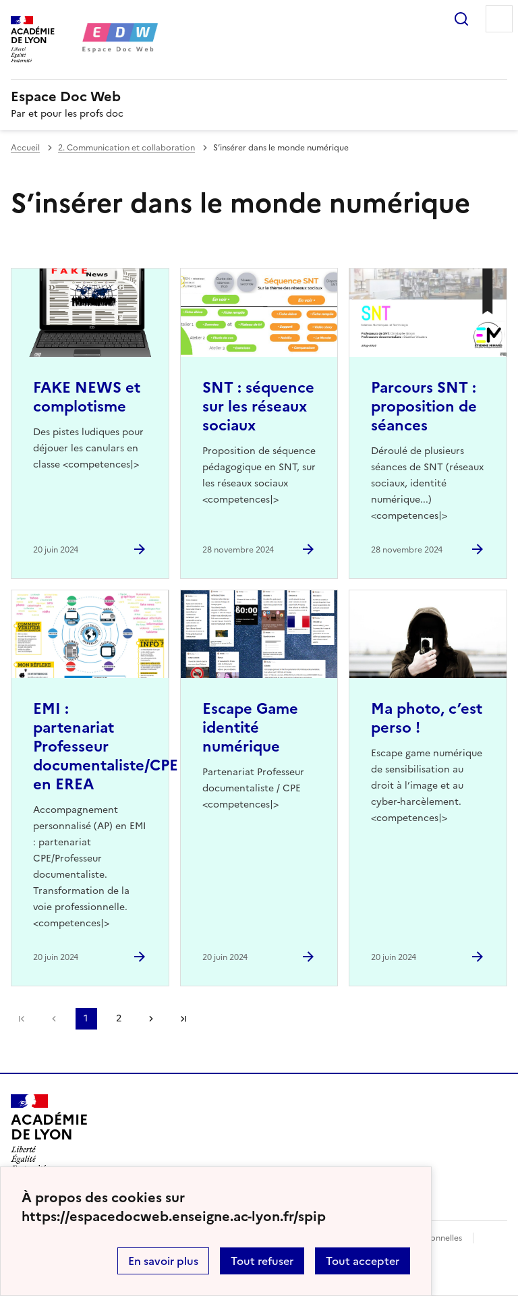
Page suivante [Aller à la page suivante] (151, 1019)
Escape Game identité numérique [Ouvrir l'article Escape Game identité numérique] (250, 728)
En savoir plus (163, 1261)
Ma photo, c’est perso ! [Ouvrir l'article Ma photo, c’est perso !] (426, 718)
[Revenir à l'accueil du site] (49, 1132)
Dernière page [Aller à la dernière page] (183, 1019)
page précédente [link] (54, 1019)
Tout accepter (362, 1261)
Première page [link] (21, 1019)
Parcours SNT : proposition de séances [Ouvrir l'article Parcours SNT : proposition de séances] (424, 406)
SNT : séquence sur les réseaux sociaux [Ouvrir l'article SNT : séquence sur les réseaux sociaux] (258, 406)
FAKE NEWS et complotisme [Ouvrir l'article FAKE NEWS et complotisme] (86, 397)
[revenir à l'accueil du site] (259, 96)
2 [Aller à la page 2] (118, 1018)
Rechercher (461, 18)
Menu (499, 18)
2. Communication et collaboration (126, 148)
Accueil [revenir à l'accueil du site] (25, 148)
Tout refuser (262, 1261)
